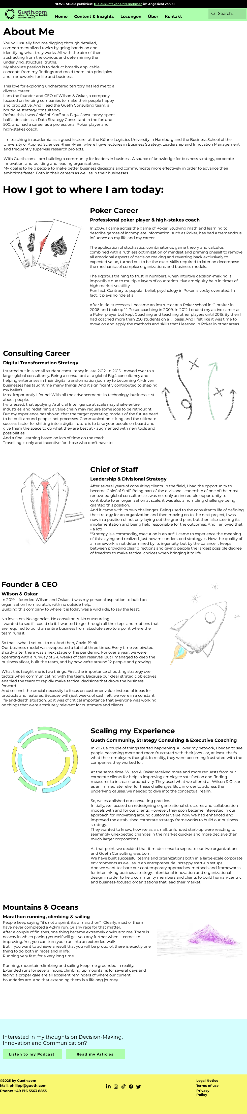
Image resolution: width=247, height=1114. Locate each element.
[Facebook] (131, 1086)
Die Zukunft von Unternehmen (118, 4)
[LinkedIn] (108, 1086)
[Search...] (226, 14)
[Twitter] (138, 1086)
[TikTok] (123, 1086)
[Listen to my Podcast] (32, 1054)
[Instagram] (116, 1086)
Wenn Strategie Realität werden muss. (33, 16)
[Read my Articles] (95, 1054)
